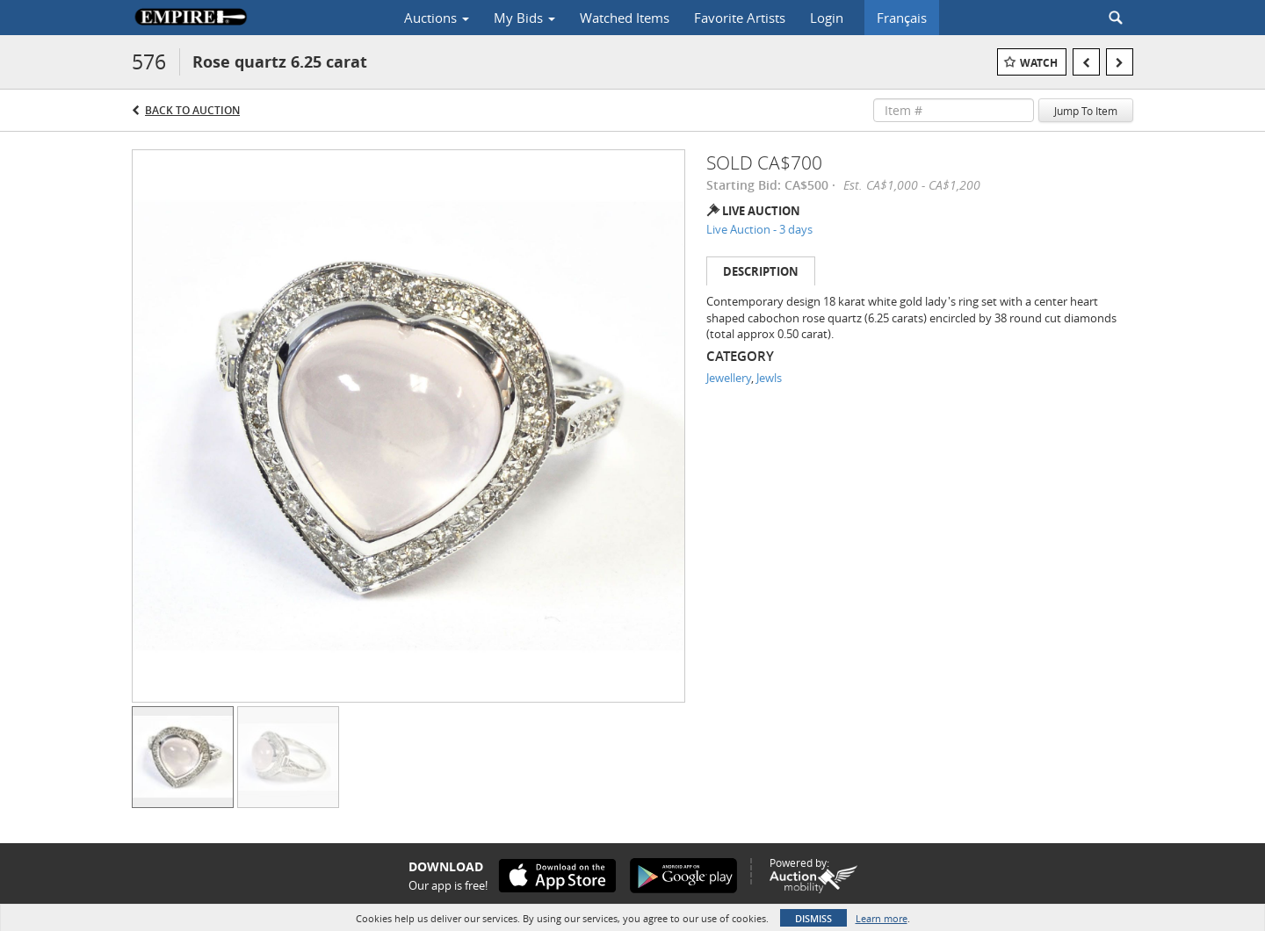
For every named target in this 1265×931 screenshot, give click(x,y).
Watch (1039, 62)
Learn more (881, 918)
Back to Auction (192, 110)
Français (902, 17)
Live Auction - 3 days (759, 229)
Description (761, 271)
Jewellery (728, 378)
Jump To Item (1085, 111)
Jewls (769, 378)
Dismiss (813, 918)
